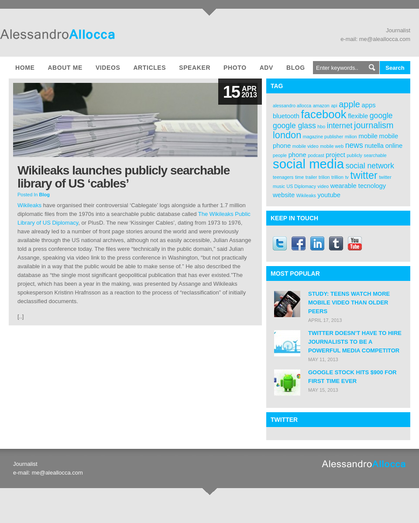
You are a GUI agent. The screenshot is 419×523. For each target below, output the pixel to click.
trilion (324, 177)
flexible (358, 116)
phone (297, 154)
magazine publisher (323, 136)
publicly (354, 155)
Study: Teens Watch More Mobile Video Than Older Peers (349, 302)
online (394, 145)
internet (340, 125)
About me (65, 67)
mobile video (305, 146)
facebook (324, 114)
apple (349, 104)
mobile (368, 136)
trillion (337, 177)
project (335, 154)
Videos (108, 67)
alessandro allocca (292, 105)
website (284, 194)
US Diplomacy (301, 186)
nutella (374, 145)
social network (370, 165)
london (287, 135)
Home (24, 67)
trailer (311, 177)
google (381, 115)
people (280, 155)
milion (351, 136)
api (334, 105)
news (354, 145)
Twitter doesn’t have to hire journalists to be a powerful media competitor (355, 342)
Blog (295, 67)
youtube (328, 194)
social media (308, 164)
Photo (235, 67)
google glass (294, 125)
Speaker (194, 67)
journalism (374, 125)
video (323, 186)
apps (369, 105)
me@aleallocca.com (384, 39)
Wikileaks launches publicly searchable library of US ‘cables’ (123, 177)
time (299, 177)
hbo (321, 126)
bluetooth (286, 116)
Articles (149, 67)
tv (347, 177)
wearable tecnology (358, 185)
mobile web (331, 146)
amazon (321, 105)
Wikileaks (29, 205)
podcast (316, 155)
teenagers (283, 177)
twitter (364, 175)
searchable (375, 155)
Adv (266, 67)
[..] (20, 316)
